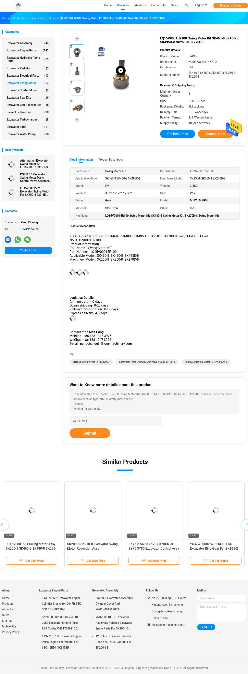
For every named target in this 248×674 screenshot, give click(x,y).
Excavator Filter (28, 127)
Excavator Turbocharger (28, 119)
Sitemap (7, 620)
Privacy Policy (11, 632)
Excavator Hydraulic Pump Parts (28, 59)
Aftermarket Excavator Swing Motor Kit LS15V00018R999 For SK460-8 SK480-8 (34, 164)
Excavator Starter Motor (28, 90)
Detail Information (81, 159)
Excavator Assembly (28, 43)
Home (6, 598)
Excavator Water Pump (28, 134)
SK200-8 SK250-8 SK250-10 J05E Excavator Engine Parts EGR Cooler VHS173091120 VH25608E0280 (60, 623)
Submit (89, 433)
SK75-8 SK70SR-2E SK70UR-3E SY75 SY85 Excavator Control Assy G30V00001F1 (153, 548)
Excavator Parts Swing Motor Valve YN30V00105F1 (147, 362)
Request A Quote (230, 5)
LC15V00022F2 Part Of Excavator (91, 362)
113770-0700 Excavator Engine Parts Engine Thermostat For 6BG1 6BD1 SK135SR (62, 642)
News (5, 615)
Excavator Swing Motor (28, 83)
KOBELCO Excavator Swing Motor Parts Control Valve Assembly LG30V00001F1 (35, 178)
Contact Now (28, 250)
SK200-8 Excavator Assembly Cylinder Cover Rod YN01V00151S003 (114, 603)
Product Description (110, 159)
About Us (8, 609)
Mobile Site (9, 626)
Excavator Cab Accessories (28, 105)
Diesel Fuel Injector (28, 112)
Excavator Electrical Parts (28, 76)
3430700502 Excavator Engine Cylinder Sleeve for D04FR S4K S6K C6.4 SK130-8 (61, 603)
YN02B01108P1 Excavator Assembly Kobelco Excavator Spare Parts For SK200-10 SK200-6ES (114, 623)
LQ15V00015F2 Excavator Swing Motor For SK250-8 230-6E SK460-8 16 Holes (34, 191)
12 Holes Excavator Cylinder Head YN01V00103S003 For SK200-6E (113, 642)
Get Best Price (177, 134)
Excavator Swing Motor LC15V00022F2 (206, 362)
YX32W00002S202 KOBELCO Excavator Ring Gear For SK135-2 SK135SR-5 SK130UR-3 (214, 548)
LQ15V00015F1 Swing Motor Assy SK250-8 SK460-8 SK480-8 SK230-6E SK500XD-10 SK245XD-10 (31, 548)
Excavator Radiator (28, 68)
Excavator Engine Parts (28, 50)
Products (7, 603)
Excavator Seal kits (28, 98)
